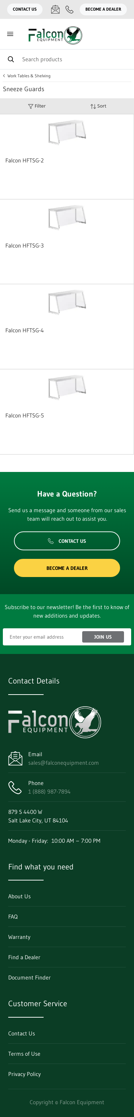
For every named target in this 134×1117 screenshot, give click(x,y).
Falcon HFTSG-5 (24, 415)
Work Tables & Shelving (29, 75)
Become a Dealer (103, 9)
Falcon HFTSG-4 (24, 330)
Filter (37, 106)
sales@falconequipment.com (63, 762)
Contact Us (25, 9)
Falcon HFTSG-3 (24, 245)
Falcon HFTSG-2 (24, 160)
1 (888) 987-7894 (49, 791)
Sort (98, 106)
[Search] (67, 59)
